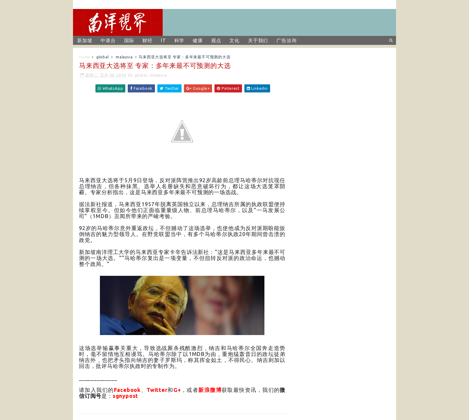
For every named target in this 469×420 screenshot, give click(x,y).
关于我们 (258, 40)
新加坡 (84, 40)
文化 (234, 40)
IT (163, 40)
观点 (216, 40)
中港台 (107, 40)
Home (84, 57)
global (102, 57)
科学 (179, 40)
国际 (129, 40)
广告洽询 (286, 40)
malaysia (124, 57)
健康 (198, 40)
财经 (147, 40)
